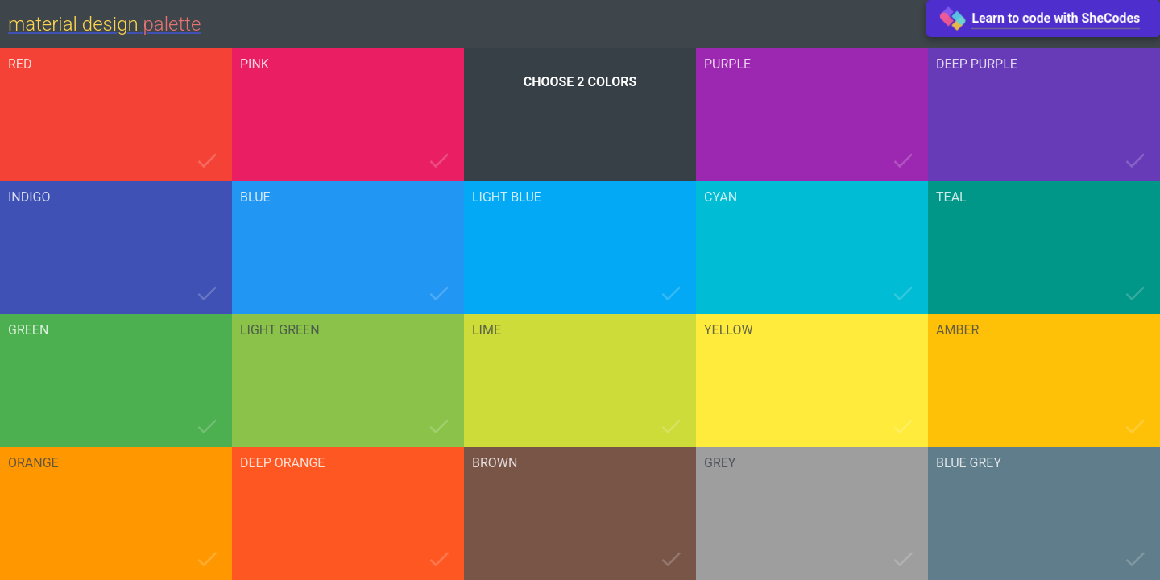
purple (727, 64)
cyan (720, 197)
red (19, 64)
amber (957, 330)
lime (486, 330)
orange (33, 463)
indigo (29, 197)
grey (719, 463)
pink (254, 64)
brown (494, 463)
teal (951, 197)
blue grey (968, 463)
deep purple (976, 64)
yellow (728, 330)
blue (255, 197)
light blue (506, 197)
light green (280, 330)
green (28, 330)
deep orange (282, 463)
